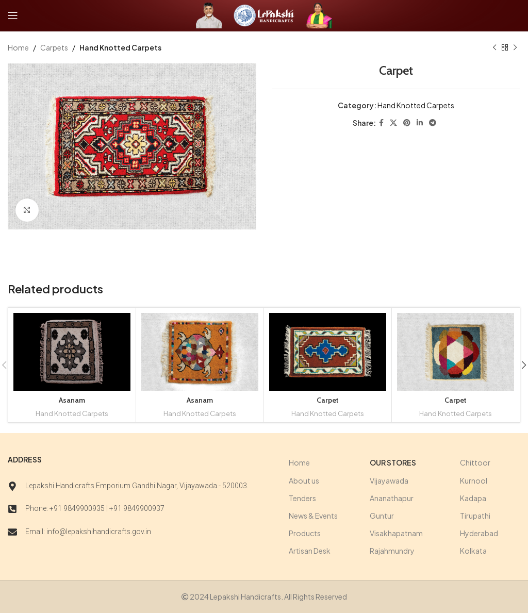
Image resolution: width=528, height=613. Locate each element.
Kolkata (473, 550)
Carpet (328, 400)
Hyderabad (479, 533)
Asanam (72, 400)
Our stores (393, 462)
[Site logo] (209, 14)
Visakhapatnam (396, 533)
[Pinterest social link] (407, 123)
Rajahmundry (392, 550)
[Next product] (515, 47)
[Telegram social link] (432, 123)
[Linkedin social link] (420, 123)
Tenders (302, 498)
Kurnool (473, 480)
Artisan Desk (310, 550)
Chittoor (475, 462)
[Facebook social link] (381, 123)
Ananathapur (392, 498)
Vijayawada (389, 480)
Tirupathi (475, 515)
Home (18, 47)
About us (304, 480)
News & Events (313, 515)
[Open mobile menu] (13, 15)
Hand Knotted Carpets (120, 47)
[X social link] (393, 123)
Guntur (382, 515)
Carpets (54, 47)
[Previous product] (494, 47)
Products (305, 533)
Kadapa (473, 498)
